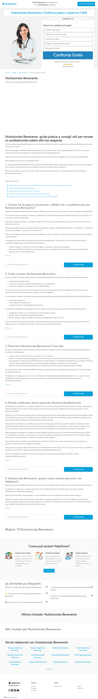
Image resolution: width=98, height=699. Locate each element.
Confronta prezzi (78, 265)
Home (7, 73)
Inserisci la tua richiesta (22, 553)
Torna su (8, 255)
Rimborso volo (58, 686)
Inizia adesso (49, 570)
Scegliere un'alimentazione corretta (57, 44)
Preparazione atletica (53, 48)
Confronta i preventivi (52, 553)
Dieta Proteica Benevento (60, 655)
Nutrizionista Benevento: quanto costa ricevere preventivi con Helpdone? (33, 196)
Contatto (33, 690)
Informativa (80, 688)
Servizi (14, 73)
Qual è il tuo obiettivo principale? (57, 26)
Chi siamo (34, 688)
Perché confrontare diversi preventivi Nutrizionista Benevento (29, 194)
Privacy (79, 686)
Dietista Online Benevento (38, 662)
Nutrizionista (23, 73)
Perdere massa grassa (53, 30)
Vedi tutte (49, 669)
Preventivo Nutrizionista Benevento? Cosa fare (24, 191)
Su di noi (33, 686)
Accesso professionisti (86, 4)
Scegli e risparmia (81, 553)
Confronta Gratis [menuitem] (68, 55)
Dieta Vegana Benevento (83, 655)
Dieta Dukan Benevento (60, 648)
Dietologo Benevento (60, 662)
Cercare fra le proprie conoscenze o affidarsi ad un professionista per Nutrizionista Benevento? (40, 185)
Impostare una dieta (52, 39)
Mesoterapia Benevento (83, 662)
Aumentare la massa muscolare (56, 34)
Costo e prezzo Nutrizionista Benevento (22, 188)
